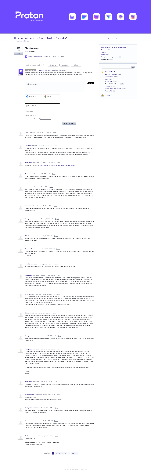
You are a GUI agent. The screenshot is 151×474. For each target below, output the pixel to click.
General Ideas (109, 77)
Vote (18, 53)
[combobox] (116, 67)
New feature (122, 47)
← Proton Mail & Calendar (21, 41)
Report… (63, 56)
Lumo (106, 79)
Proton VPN (108, 91)
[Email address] (42, 105)
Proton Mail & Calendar (109, 47)
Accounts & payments (111, 74)
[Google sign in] (51, 96)
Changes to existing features (109, 57)
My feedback (105, 54)
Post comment (69, 123)
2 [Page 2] (56, 453)
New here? (42, 119)
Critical (77, 65)
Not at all (54, 65)
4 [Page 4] (62, 453)
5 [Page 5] (65, 453)
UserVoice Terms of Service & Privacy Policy (75, 469)
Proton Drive (108, 81)
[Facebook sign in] (33, 96)
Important (65, 65)
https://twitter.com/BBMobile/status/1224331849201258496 (56, 165)
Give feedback (110, 72)
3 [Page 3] (59, 453)
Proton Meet (108, 86)
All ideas (103, 52)
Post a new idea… (106, 50)
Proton (107, 95)
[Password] (42, 111)
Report (54, 132)
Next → (74, 453)
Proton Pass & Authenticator (113, 88)
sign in (117, 38)
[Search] (133, 67)
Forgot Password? (31, 115)
